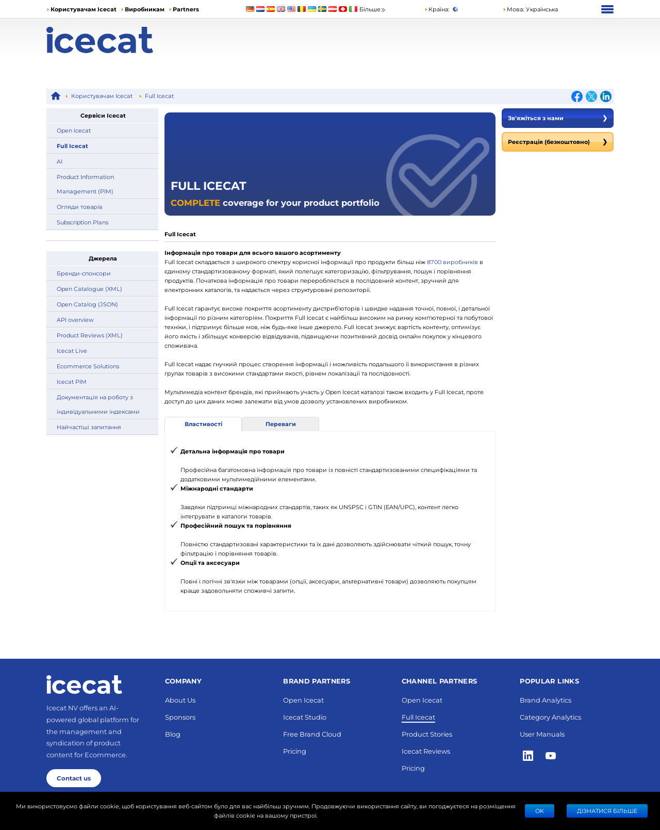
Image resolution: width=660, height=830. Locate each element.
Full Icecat (159, 96)
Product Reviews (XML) (90, 335)
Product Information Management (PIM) (85, 184)
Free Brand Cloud (312, 733)
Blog (172, 733)
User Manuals (542, 733)
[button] (530, 9)
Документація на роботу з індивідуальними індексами (98, 404)
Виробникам (144, 9)
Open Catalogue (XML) (89, 288)
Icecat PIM (72, 381)
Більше (373, 9)
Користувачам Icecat (84, 9)
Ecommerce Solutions (88, 366)
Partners (186, 9)
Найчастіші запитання (89, 427)
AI (59, 161)
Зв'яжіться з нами (557, 118)
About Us (180, 699)
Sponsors (180, 716)
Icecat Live (72, 350)
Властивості (203, 424)
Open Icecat (74, 130)
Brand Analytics (545, 699)
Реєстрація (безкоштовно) (557, 142)
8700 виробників (453, 262)
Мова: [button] (513, 9)
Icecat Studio (304, 716)
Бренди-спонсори (84, 273)
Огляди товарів (80, 206)
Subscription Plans (82, 222)
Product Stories (427, 733)
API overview (75, 319)
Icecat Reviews (426, 750)
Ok (539, 810)
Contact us (74, 778)
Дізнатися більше (607, 810)
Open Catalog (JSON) (87, 304)
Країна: (436, 9)
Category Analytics (550, 716)
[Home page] (117, 40)
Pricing (294, 750)
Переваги (281, 424)
